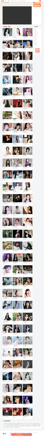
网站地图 (11, 434)
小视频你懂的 (35, 39)
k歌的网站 (35, 40)
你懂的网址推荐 (35, 33)
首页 (6, 1)
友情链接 (11, 433)
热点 (4, 2)
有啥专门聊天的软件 (36, 32)
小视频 (8, 1)
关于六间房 (11, 432)
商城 (13, 1)
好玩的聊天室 (35, 31)
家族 (17, 1)
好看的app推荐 (35, 45)
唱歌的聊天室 (35, 38)
